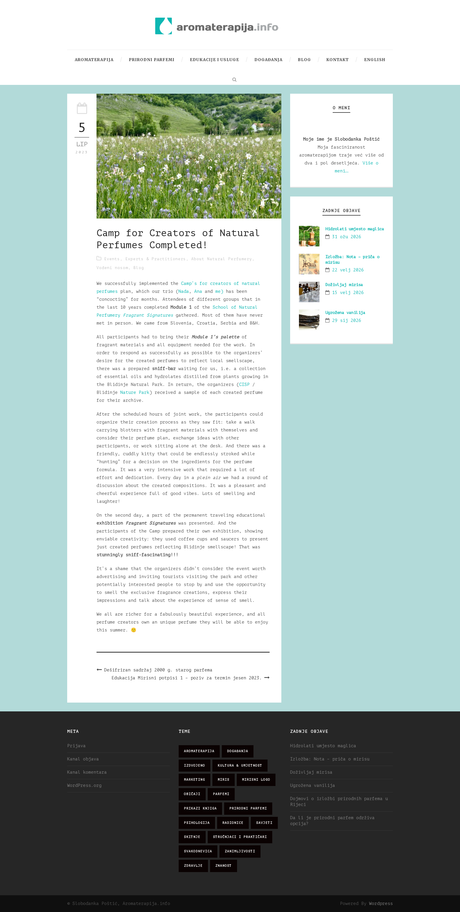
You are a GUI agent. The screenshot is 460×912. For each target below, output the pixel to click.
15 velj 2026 (348, 292)
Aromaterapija (94, 59)
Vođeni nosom (112, 268)
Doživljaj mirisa (344, 285)
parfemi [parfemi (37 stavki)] (221, 794)
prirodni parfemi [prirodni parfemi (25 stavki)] (248, 808)
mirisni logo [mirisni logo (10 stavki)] (256, 780)
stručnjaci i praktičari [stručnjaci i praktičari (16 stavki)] (240, 837)
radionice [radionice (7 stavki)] (232, 823)
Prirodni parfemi (152, 59)
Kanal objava (83, 759)
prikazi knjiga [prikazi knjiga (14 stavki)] (200, 808)
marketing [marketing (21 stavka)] (194, 780)
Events (112, 259)
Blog (304, 59)
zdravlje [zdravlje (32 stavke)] (193, 866)
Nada (183, 291)
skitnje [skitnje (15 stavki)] (192, 837)
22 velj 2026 (348, 270)
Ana (199, 291)
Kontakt (337, 59)
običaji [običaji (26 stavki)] (192, 794)
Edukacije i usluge (214, 59)
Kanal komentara (87, 772)
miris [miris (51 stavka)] (223, 780)
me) (219, 291)
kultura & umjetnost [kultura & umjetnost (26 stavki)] (240, 765)
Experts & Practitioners (155, 259)
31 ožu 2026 (346, 236)
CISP (244, 384)
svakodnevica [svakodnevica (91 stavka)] (198, 851)
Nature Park (134, 392)
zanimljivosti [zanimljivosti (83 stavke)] (240, 851)
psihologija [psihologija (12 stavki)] (197, 823)
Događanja (268, 59)
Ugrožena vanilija (345, 312)
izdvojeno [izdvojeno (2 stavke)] (194, 765)
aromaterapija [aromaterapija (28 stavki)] (199, 751)
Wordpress (381, 903)
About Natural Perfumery (221, 259)
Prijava (76, 745)
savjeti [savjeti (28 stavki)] (264, 823)
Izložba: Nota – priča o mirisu (329, 759)
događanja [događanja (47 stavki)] (237, 751)
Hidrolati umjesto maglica (354, 229)
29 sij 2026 (346, 320)
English (374, 59)
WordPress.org (84, 785)
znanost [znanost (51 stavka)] (223, 866)
